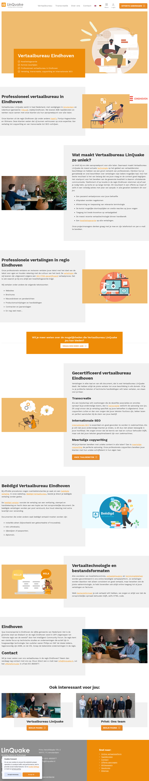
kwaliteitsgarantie (88, 220)
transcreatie (113, 406)
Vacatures (105, 768)
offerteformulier (12, 664)
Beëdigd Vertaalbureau (36, 494)
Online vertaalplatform (111, 754)
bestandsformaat (85, 593)
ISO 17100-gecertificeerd (47, 276)
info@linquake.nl (65, 661)
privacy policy (16, 769)
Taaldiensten (107, 757)
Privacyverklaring (47, 777)
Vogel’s (53, 118)
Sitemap (105, 771)
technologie (102, 168)
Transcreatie (61, 5)
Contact (87, 5)
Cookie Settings (34, 767)
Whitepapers (106, 765)
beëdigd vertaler (11, 502)
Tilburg (24, 110)
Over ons (75, 5)
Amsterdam (68, 107)
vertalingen (69, 273)
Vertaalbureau (45, 5)
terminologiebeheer (134, 576)
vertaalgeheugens (114, 576)
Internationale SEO (80, 425)
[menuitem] (95, 5)
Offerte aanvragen (109, 762)
